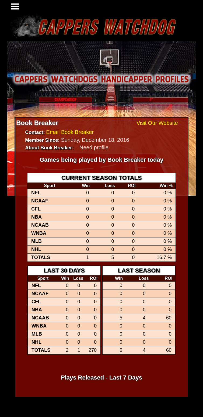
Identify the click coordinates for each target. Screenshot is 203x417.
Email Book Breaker (70, 132)
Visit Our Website (157, 123)
